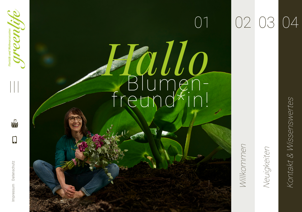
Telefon (14, 146)
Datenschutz (13, 171)
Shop (14, 126)
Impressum (13, 193)
